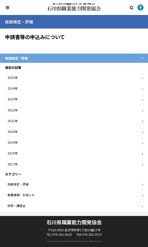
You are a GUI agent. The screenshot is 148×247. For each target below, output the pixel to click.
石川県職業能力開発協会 (74, 8)
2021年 (13, 121)
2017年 (13, 164)
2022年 (13, 110)
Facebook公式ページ (140, 8)
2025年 (13, 77)
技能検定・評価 (18, 184)
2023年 (13, 99)
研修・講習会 (17, 205)
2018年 (13, 153)
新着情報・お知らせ (21, 195)
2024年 (13, 88)
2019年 (13, 142)
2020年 (13, 131)
